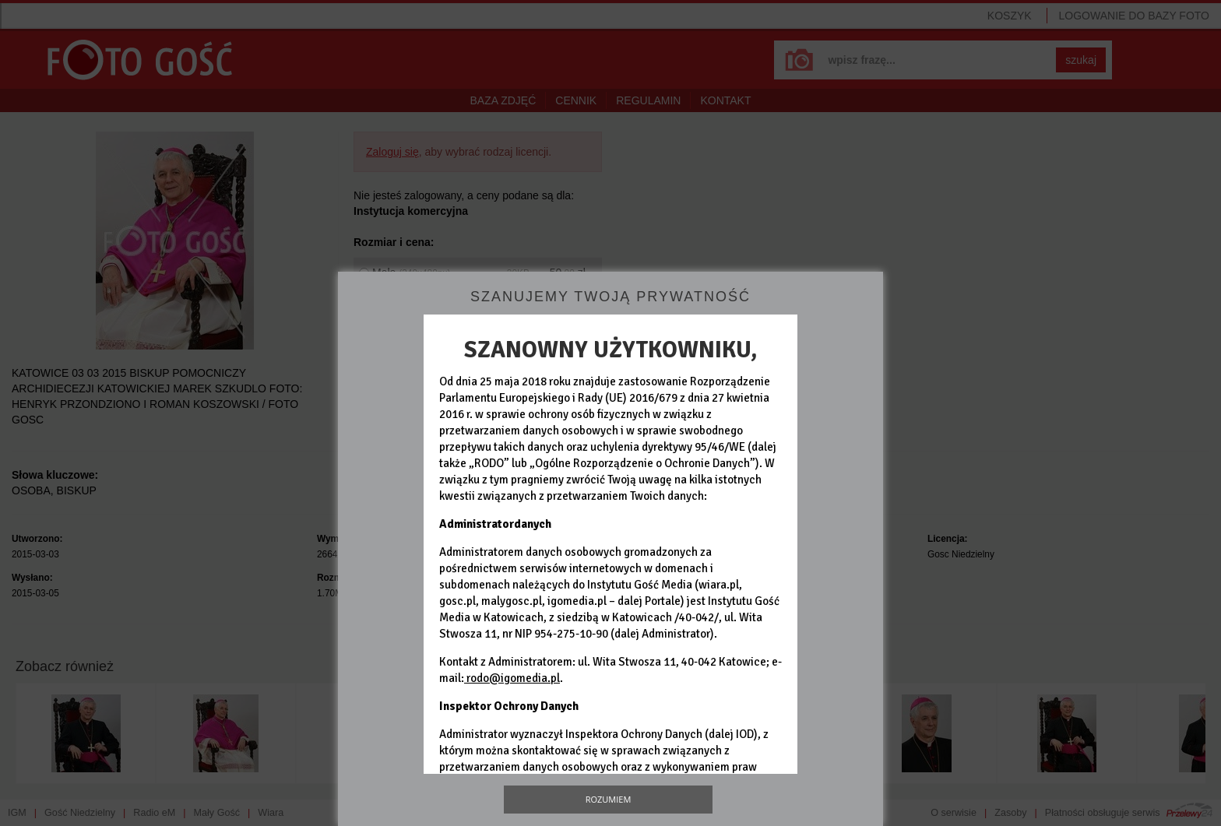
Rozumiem (609, 799)
